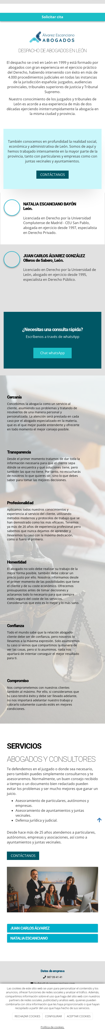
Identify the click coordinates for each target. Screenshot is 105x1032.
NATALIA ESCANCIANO (29, 938)
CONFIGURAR (53, 1016)
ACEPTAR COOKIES (79, 1016)
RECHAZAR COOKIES (27, 1016)
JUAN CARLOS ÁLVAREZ (29, 928)
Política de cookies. (52, 1027)
